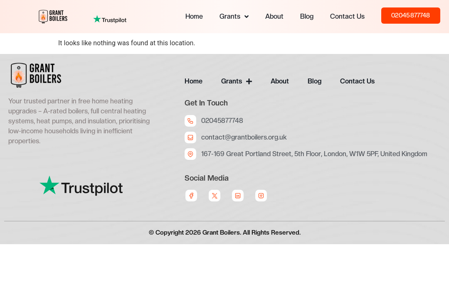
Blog (306, 16)
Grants (234, 16)
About (274, 16)
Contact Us (347, 16)
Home (194, 16)
